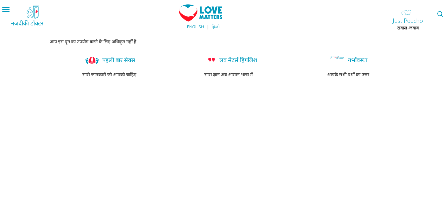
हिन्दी (216, 26)
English (195, 26)
